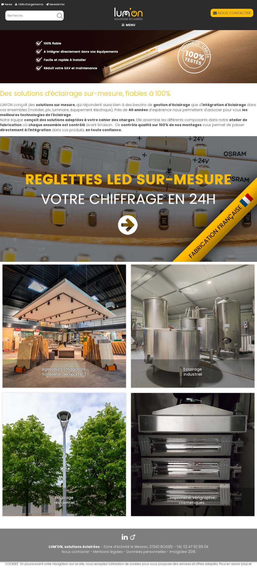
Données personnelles (146, 551)
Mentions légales (108, 551)
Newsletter (55, 4)
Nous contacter (75, 551)
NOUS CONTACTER (232, 13)
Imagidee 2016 (183, 551)
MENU (128, 25)
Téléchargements (29, 4)
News (6, 4)
